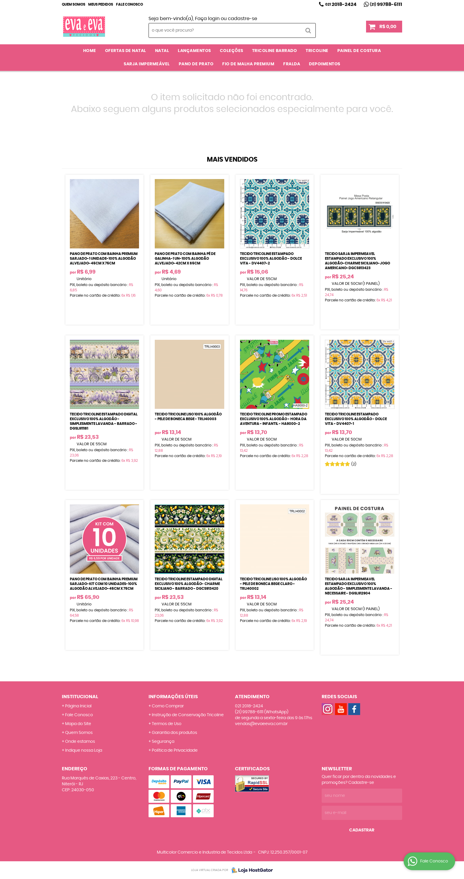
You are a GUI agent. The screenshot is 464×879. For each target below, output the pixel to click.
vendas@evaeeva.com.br (261, 724)
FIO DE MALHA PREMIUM (248, 64)
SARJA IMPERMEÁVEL (147, 64)
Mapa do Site (78, 724)
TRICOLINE (317, 51)
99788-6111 (386, 4)
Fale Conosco (129, 4)
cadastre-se (242, 18)
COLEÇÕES (231, 51)
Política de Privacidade (175, 750)
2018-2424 (341, 4)
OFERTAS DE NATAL (125, 51)
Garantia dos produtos (174, 733)
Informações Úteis (173, 696)
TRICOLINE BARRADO (274, 51)
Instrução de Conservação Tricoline (188, 715)
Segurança (163, 742)
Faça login (207, 18)
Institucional (80, 696)
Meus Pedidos (100, 4)
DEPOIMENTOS (324, 64)
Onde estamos (80, 742)
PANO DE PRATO (196, 64)
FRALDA (291, 64)
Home (89, 51)
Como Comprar (168, 706)
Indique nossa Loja (83, 750)
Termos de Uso (166, 724)
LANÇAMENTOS (194, 51)
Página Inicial (78, 706)
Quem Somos (73, 4)
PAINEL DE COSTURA (359, 51)
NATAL (162, 51)
